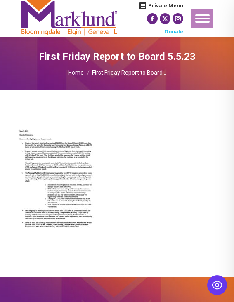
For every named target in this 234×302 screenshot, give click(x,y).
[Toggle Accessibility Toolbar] (217, 285)
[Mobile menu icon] (202, 18)
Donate (174, 31)
